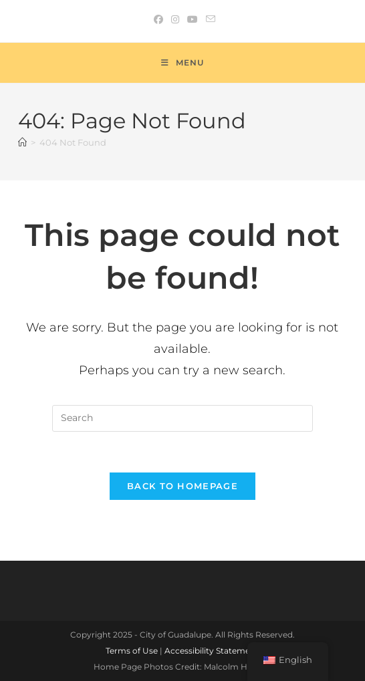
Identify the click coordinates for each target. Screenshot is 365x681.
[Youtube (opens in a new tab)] (192, 19)
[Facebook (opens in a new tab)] (158, 19)
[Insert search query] (182, 418)
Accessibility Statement (211, 651)
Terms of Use (132, 651)
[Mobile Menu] (182, 63)
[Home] (22, 142)
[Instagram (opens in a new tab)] (175, 19)
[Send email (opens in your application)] (208, 19)
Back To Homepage (182, 486)
